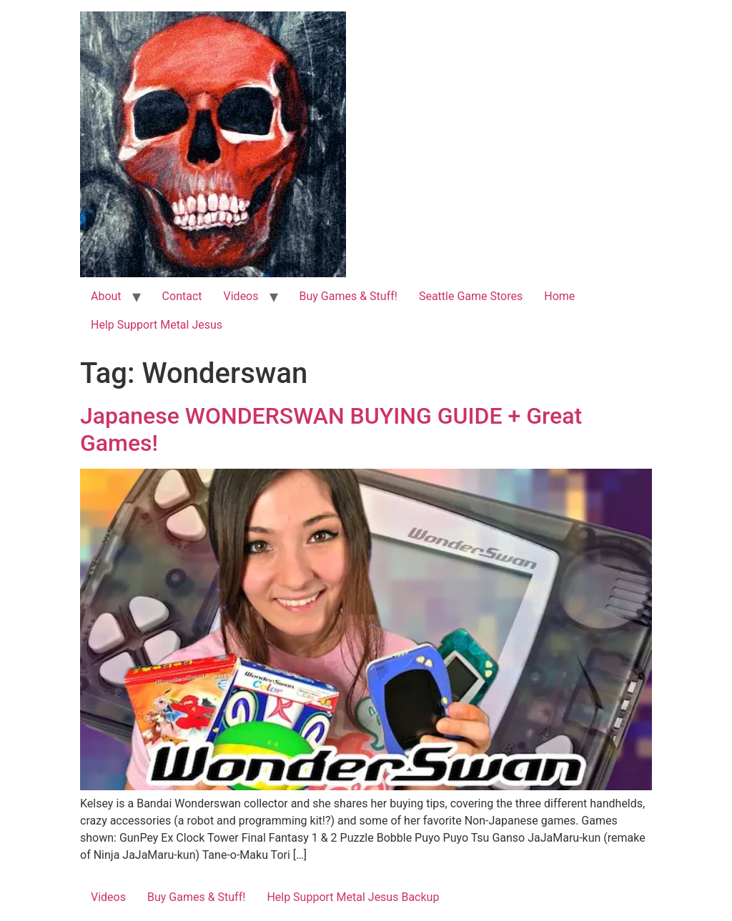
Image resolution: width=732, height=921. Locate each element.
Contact (182, 296)
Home (559, 296)
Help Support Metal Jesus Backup (353, 897)
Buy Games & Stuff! (348, 296)
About (106, 296)
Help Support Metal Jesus (156, 325)
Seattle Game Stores (471, 296)
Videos (241, 296)
